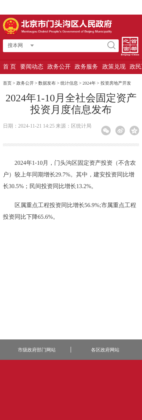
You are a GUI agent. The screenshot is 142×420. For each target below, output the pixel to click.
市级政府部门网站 (37, 350)
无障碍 (130, 7)
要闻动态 (31, 66)
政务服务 (86, 66)
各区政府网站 (105, 350)
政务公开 (59, 66)
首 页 (9, 66)
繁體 (80, 7)
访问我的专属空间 (32, 7)
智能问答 (63, 7)
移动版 (114, 7)
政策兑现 (114, 66)
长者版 (97, 7)
